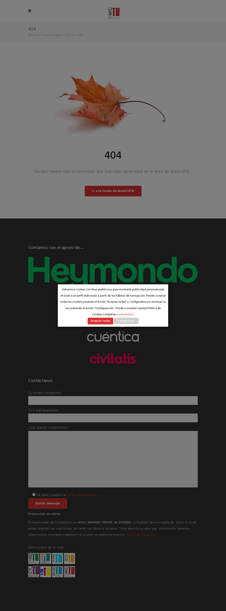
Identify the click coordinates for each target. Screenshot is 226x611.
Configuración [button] (126, 321)
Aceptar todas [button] (100, 320)
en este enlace (124, 314)
